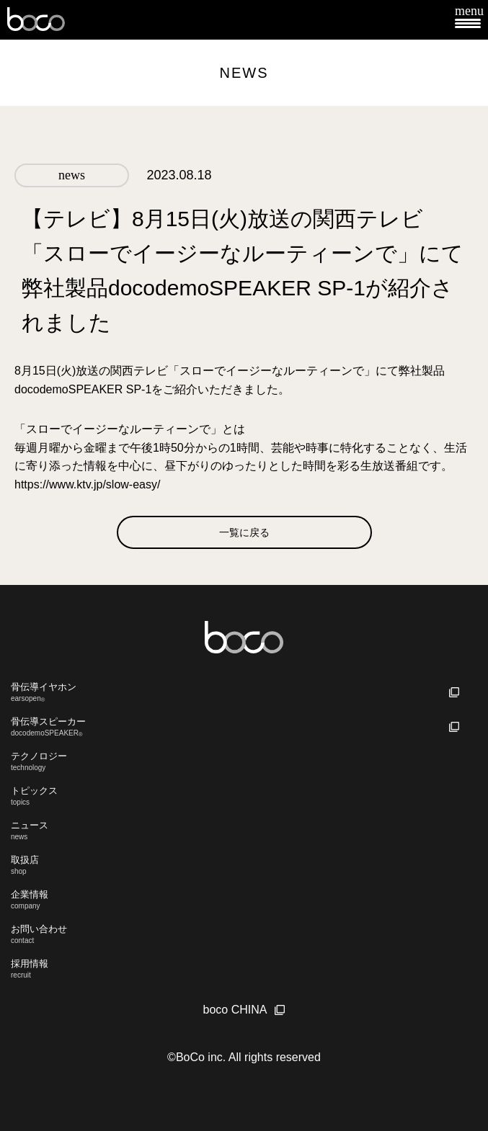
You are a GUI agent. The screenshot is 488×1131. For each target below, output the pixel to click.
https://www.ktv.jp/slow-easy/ (87, 484)
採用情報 (244, 968)
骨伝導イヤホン (244, 692)
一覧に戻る (244, 532)
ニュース (244, 830)
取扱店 (244, 864)
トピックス (244, 795)
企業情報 (244, 899)
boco (36, 19)
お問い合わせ (244, 934)
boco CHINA (235, 1009)
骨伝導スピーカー (244, 727)
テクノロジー (244, 761)
